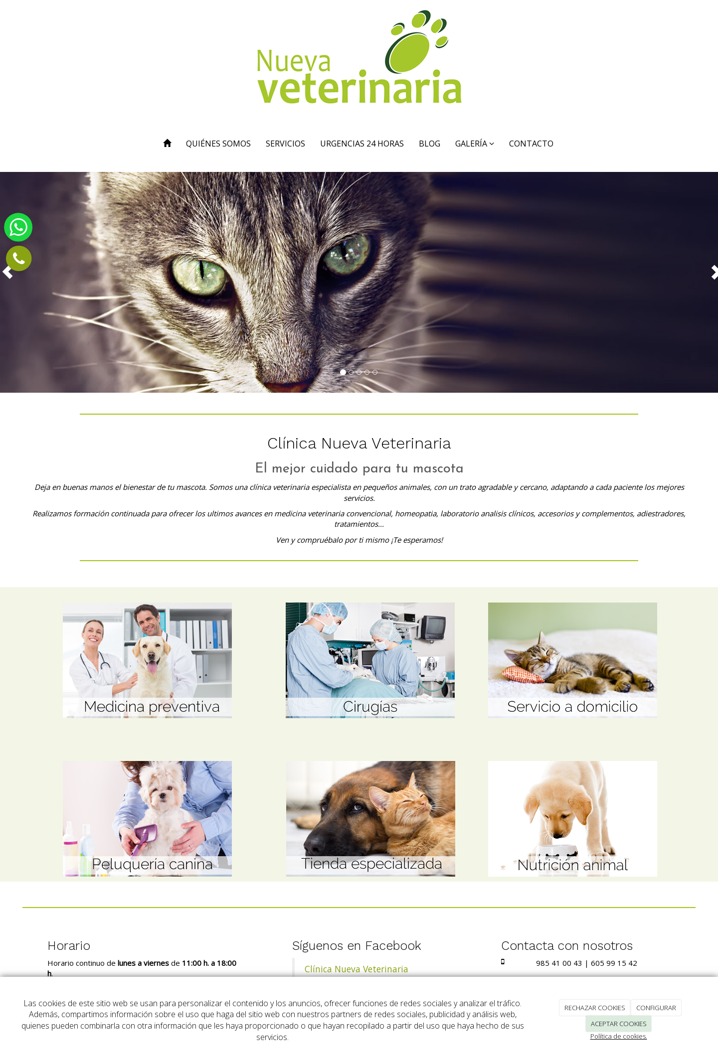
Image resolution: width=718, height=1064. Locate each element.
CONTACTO (531, 143)
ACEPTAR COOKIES (619, 1023)
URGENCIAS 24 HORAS (362, 143)
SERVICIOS (285, 143)
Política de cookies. (618, 1036)
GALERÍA (474, 143)
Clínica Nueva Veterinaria (356, 969)
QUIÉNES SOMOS (218, 143)
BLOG (429, 143)
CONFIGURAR (656, 1007)
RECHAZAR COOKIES (594, 1007)
